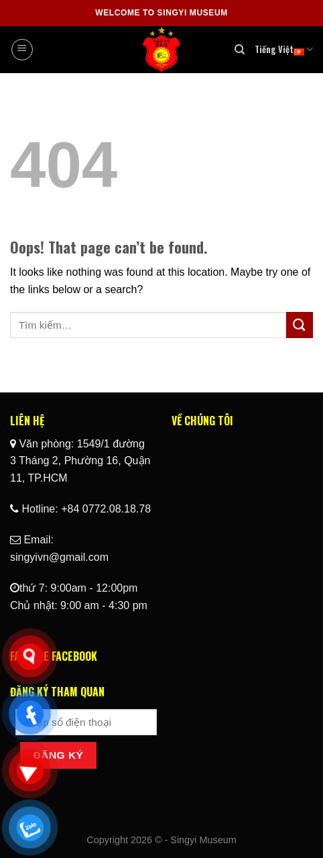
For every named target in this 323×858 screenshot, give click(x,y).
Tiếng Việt (284, 49)
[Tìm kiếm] (240, 49)
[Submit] (299, 325)
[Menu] (22, 49)
